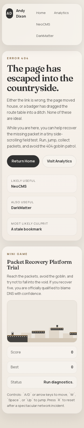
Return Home (23, 161)
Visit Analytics (59, 161)
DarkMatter (45, 35)
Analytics (61, 12)
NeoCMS (43, 24)
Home (41, 12)
